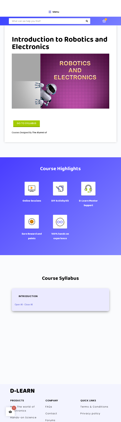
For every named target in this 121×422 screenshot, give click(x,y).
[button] (26, 123)
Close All (28, 304)
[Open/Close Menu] (54, 11)
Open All (19, 304)
